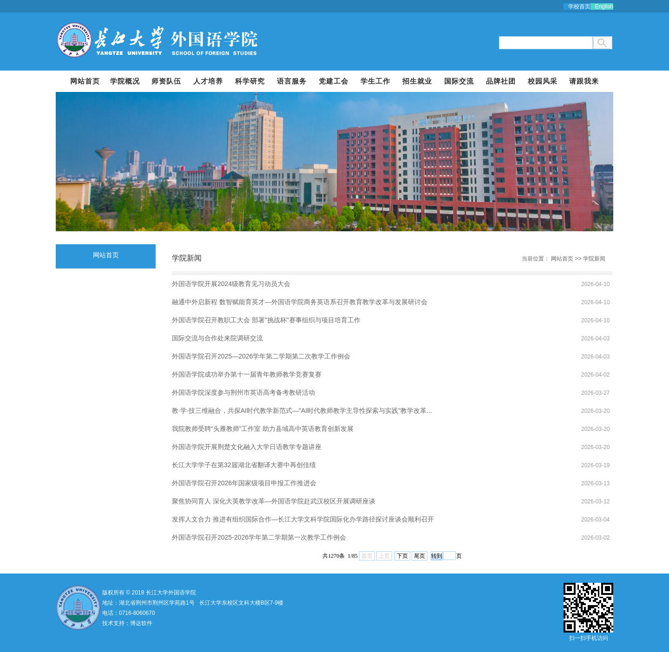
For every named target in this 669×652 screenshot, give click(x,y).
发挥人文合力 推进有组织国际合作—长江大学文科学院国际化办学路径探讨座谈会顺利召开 (303, 519)
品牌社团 (501, 81)
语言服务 (292, 81)
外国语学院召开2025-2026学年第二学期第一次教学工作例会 (259, 537)
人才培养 (208, 81)
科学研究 (250, 81)
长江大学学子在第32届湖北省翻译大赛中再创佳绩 (244, 465)
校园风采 (543, 81)
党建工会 (333, 81)
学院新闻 (594, 258)
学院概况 (125, 81)
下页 (402, 556)
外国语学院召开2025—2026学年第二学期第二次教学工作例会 (261, 356)
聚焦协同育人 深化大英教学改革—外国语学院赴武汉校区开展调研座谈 (273, 501)
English (604, 6)
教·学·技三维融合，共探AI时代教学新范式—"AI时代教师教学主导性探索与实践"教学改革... (302, 410)
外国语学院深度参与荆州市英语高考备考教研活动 (243, 392)
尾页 (419, 556)
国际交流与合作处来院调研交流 (217, 338)
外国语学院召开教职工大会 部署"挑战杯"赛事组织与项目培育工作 (266, 320)
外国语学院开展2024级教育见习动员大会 (231, 283)
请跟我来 (584, 81)
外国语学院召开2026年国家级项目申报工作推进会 (244, 483)
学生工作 (375, 81)
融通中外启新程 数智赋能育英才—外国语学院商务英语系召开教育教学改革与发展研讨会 (299, 302)
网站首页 (85, 81)
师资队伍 (166, 81)
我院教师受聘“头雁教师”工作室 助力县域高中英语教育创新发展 (263, 428)
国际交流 (459, 81)
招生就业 (417, 81)
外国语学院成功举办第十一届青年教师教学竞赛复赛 (246, 374)
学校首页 (579, 6)
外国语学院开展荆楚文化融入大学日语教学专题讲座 (246, 446)
